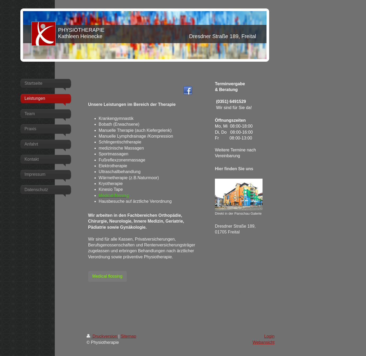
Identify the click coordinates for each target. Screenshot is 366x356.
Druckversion (102, 336)
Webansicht (263, 342)
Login (269, 336)
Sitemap (128, 336)
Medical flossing (107, 276)
